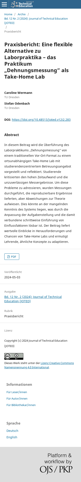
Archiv (22, 14)
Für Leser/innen (16, 392)
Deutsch (12, 431)
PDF (13, 257)
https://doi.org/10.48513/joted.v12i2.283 (41, 120)
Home (8, 14)
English (11, 437)
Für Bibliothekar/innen (21, 405)
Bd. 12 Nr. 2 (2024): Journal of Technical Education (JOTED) (36, 21)
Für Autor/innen (16, 398)
